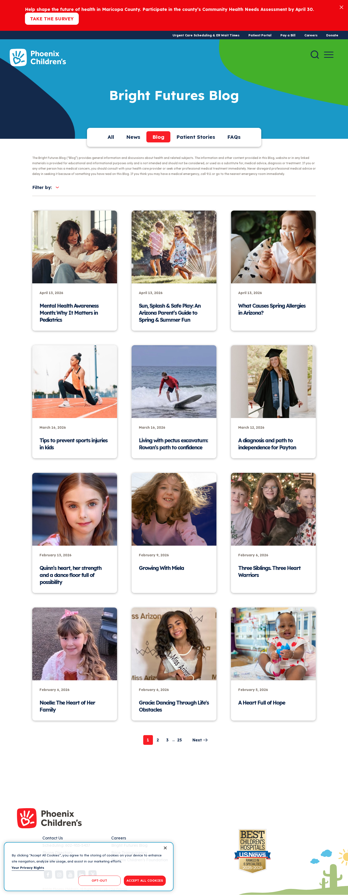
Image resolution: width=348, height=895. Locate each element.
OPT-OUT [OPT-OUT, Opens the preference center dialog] (99, 880)
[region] (89, 866)
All (111, 137)
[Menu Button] (328, 55)
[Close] (341, 7)
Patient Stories (195, 137)
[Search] (314, 54)
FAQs (234, 137)
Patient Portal (259, 35)
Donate (332, 35)
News (133, 137)
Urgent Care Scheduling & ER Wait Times (206, 35)
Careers (310, 35)
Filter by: (42, 187)
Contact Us (52, 838)
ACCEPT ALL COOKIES (145, 880)
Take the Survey (52, 19)
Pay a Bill (287, 35)
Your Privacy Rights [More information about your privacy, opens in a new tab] (28, 868)
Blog (158, 137)
